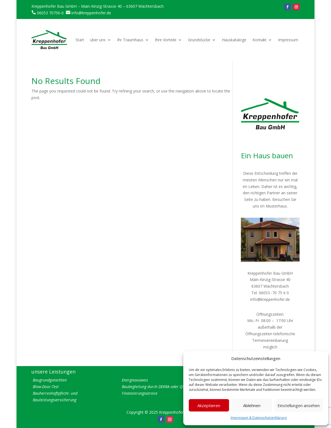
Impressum (288, 39)
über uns (98, 39)
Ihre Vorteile (165, 39)
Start (80, 39)
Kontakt (259, 39)
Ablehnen (251, 405)
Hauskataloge (234, 39)
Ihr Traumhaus (130, 39)
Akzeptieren (208, 405)
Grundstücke (199, 39)
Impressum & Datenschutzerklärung (259, 417)
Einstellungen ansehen (299, 405)
